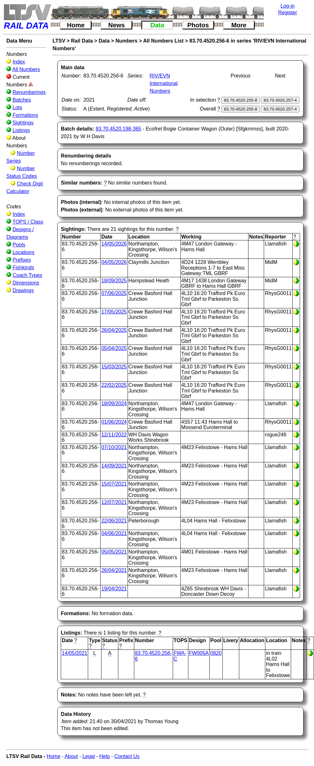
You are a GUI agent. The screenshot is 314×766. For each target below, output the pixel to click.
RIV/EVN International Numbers (164, 83)
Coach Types (27, 275)
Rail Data (82, 41)
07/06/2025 (114, 293)
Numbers (126, 41)
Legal (88, 756)
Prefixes (21, 260)
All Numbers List (163, 41)
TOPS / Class (27, 222)
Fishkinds (23, 267)
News (116, 25)
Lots (17, 107)
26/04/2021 (114, 570)
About (71, 756)
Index (18, 61)
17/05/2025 (114, 311)
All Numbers (26, 69)
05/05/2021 (114, 551)
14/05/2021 (74, 653)
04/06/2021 (114, 533)
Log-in (288, 6)
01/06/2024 (114, 422)
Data (157, 25)
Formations (25, 115)
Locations (23, 252)
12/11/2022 (114, 434)
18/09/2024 (114, 403)
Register (287, 12)
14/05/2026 (114, 243)
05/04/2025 (114, 348)
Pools (18, 244)
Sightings (22, 122)
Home (76, 25)
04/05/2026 (114, 262)
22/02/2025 (114, 385)
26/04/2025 (114, 330)
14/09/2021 (114, 465)
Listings (21, 130)
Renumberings (28, 92)
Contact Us (126, 756)
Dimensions (25, 283)
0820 (216, 653)
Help (104, 756)
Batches (21, 100)
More (239, 25)
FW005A (199, 653)
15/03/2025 (114, 366)
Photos (198, 25)
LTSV (58, 41)
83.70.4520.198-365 (118, 128)
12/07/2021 (114, 502)
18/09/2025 (114, 280)
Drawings (23, 290)
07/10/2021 (114, 447)
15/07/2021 (114, 484)
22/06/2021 (114, 520)
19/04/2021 (114, 588)
